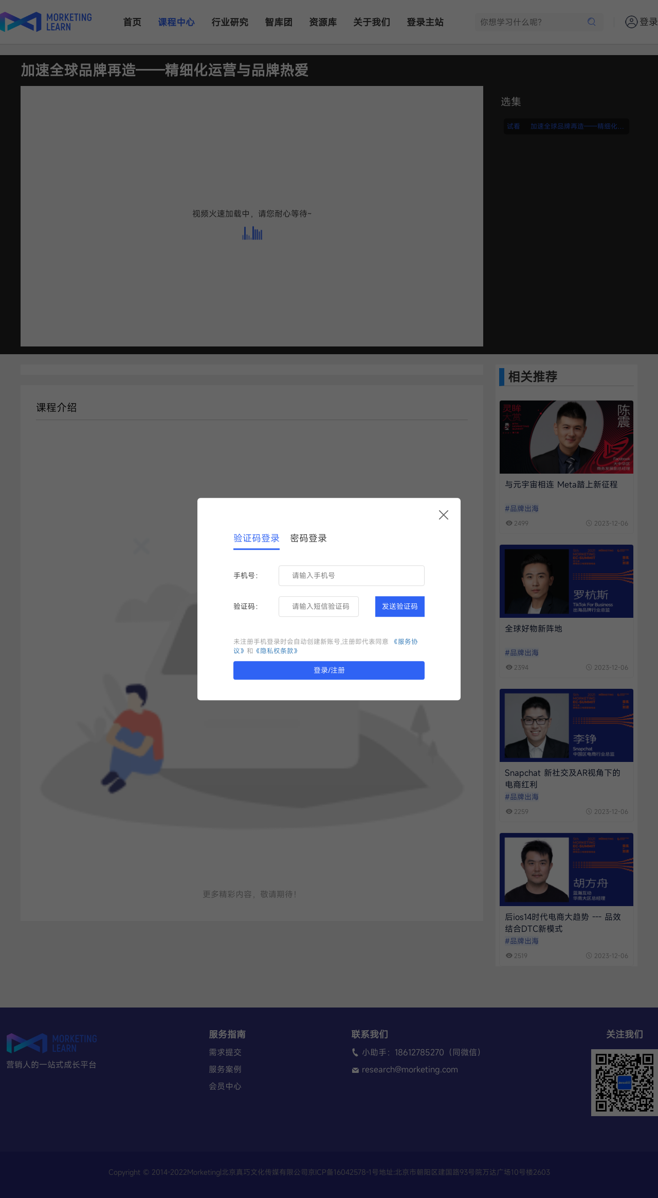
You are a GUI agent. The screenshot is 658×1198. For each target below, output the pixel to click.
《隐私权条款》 (276, 651)
